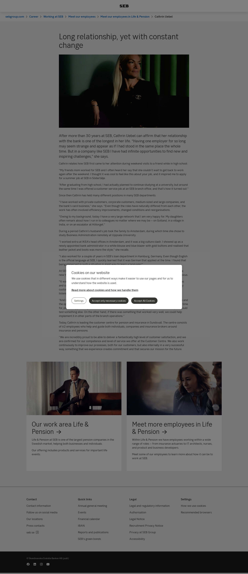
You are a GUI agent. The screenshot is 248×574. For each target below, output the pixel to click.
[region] (124, 287)
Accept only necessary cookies (109, 300)
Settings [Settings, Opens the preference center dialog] (79, 300)
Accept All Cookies (144, 300)
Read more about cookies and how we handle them (104, 290)
